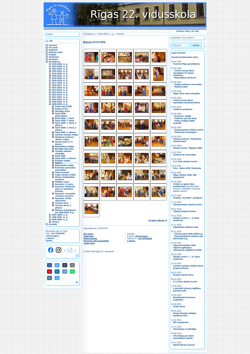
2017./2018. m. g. (60, 83)
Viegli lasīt (88, 236)
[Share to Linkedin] (57, 271)
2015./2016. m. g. (60, 87)
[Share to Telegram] (57, 278)
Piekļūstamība (90, 238)
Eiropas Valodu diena (183, 275)
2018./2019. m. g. (60, 80)
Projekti (52, 55)
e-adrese (50, 238)
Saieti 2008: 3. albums (65, 132)
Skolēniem (54, 57)
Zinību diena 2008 (63, 106)
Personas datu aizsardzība (96, 241)
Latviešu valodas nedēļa (66, 135)
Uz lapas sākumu (156, 220)
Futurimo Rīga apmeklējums (186, 64)
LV (47, 41)
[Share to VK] (49, 278)
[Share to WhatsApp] (72, 271)
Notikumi (53, 50)
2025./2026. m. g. (60, 64)
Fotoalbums (54, 62)
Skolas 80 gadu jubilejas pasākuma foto (184, 314)
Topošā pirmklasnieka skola (184, 57)
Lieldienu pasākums (182, 109)
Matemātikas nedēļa (64, 146)
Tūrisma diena (61, 203)
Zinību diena (179, 306)
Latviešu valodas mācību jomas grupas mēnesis (188, 267)
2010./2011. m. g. (60, 99)
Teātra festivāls (62, 172)
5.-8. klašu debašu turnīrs (185, 161)
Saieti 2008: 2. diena (64, 120)
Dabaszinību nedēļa (64, 165)
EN (50, 41)
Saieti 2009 (60, 156)
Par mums (88, 234)
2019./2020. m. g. (60, 78)
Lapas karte (89, 243)
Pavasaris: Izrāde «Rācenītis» (63, 199)
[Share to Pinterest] (49, 271)
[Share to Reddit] (64, 271)
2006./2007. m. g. (60, 217)
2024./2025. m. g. (60, 66)
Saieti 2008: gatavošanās (61, 114)
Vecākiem (53, 59)
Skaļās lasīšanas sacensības (188, 84)
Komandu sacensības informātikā (65, 169)
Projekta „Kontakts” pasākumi (187, 198)
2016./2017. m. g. (60, 85)
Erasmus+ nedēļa (182, 116)
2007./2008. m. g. (60, 215)
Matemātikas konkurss (185, 78)
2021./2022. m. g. (60, 73)
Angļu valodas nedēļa (65, 175)
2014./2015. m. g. (60, 90)
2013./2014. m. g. (60, 92)
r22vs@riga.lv (52, 236)
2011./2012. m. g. (60, 97)
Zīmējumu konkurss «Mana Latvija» (64, 138)
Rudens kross (61, 109)
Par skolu (53, 47)
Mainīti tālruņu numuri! (184, 345)
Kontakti (53, 224)
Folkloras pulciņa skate (185, 118)
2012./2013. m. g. (60, 95)
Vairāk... (50, 240)
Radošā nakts (181, 87)
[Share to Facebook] (49, 265)
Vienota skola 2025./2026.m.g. (188, 234)
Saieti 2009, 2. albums (65, 158)
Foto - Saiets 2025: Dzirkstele (187, 168)
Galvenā (53, 45)
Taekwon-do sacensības (184, 155)
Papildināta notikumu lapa (185, 227)
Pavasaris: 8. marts (64, 184)
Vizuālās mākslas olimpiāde (63, 152)
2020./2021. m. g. (60, 76)
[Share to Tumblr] (64, 265)
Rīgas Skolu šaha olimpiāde (186, 93)
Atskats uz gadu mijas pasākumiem (183, 185)
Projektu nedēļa (62, 161)
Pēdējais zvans (62, 182)
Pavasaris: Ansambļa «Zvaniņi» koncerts (65, 194)
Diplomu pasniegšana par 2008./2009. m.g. (65, 211)
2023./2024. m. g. (60, 69)
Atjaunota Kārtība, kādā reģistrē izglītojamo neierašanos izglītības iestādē (187, 247)
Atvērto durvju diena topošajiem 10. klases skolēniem (183, 73)
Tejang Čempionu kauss (184, 211)
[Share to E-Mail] (72, 265)
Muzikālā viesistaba (64, 149)
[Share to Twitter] (57, 265)
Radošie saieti (55, 52)
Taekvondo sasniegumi (185, 132)
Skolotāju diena (62, 111)
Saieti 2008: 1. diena (64, 118)
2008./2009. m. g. (60, 104)
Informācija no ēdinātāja (184, 329)
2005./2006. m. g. (60, 219)
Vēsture (55, 222)
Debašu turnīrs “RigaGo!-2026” (188, 148)
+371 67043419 (58, 233)
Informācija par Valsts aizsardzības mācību (183, 337)
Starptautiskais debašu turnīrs (189, 130)
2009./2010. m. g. (60, 102)
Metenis (58, 163)
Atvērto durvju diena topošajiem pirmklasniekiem (186, 101)
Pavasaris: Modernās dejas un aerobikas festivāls (65, 188)
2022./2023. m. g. (60, 71)
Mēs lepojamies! (181, 322)
